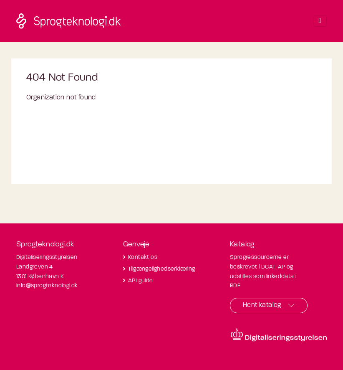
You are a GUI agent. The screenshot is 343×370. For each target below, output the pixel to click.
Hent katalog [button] (262, 305)
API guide (140, 281)
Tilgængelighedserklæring (161, 269)
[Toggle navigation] (320, 21)
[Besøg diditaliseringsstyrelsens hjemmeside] (279, 335)
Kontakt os (142, 257)
